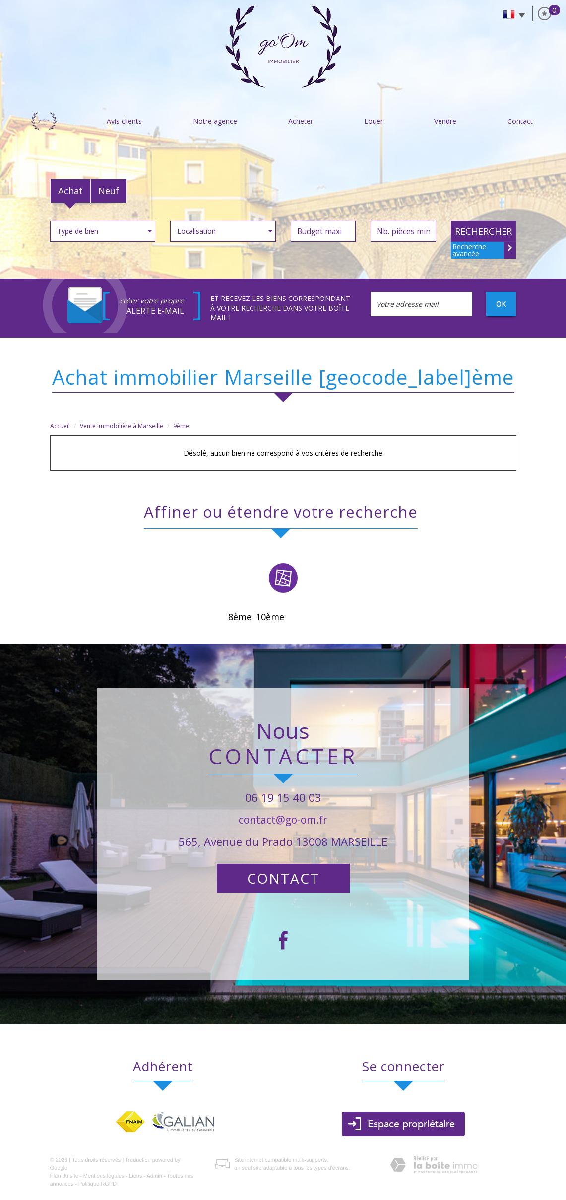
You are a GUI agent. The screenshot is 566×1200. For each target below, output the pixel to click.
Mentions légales (104, 1176)
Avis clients (124, 121)
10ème (270, 617)
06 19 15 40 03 (283, 797)
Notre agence (215, 121)
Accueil (44, 121)
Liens (135, 1176)
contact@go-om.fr (283, 820)
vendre (445, 121)
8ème (240, 617)
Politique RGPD (97, 1184)
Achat (70, 191)
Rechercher (483, 231)
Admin (154, 1176)
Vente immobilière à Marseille (121, 426)
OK (501, 303)
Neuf (108, 191)
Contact (520, 121)
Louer (373, 121)
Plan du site (64, 1176)
